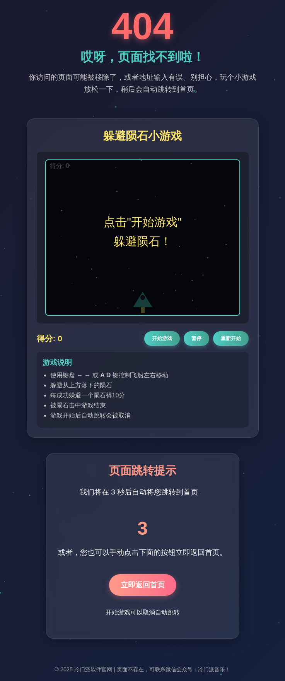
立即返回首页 (143, 585)
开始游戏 (162, 338)
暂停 (196, 338)
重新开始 (231, 338)
